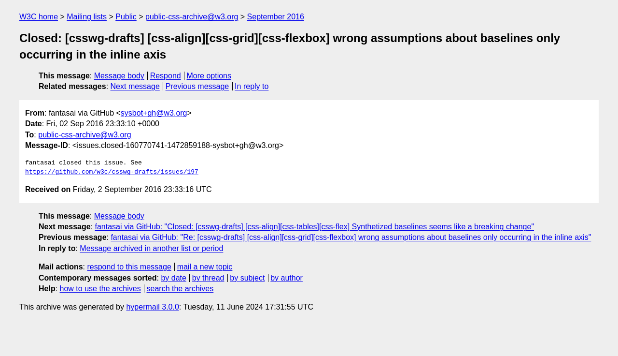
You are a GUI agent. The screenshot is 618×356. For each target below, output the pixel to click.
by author (286, 278)
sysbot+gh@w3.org (154, 113)
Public (126, 17)
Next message (135, 86)
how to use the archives (100, 288)
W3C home (38, 17)
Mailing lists (87, 17)
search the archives (180, 288)
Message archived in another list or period (151, 248)
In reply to (251, 86)
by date (173, 278)
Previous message (197, 86)
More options (209, 76)
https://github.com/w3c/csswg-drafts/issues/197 (111, 172)
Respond (165, 76)
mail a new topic (205, 267)
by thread (208, 278)
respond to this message (129, 267)
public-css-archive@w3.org (191, 17)
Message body (119, 76)
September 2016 (275, 17)
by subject (247, 278)
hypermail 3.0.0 (152, 307)
